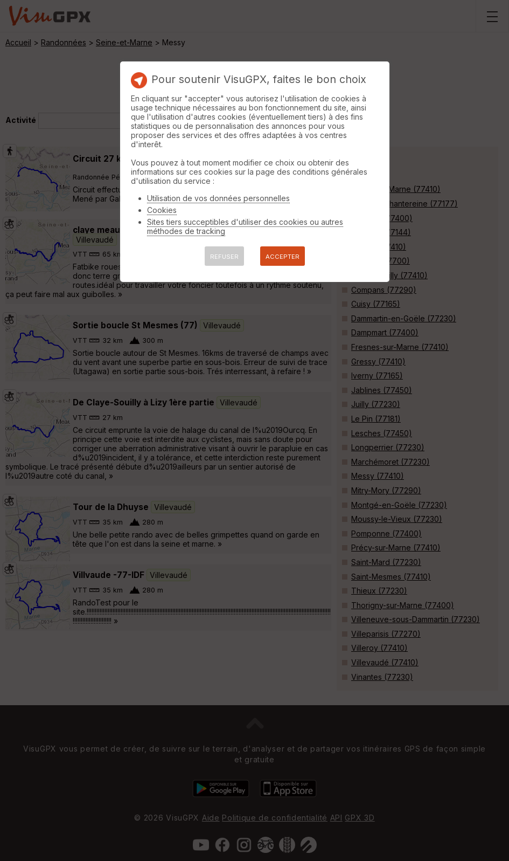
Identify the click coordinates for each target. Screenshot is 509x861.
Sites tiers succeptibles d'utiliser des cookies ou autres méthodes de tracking (245, 226)
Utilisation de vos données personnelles (218, 198)
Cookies (162, 210)
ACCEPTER (282, 256)
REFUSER (224, 256)
